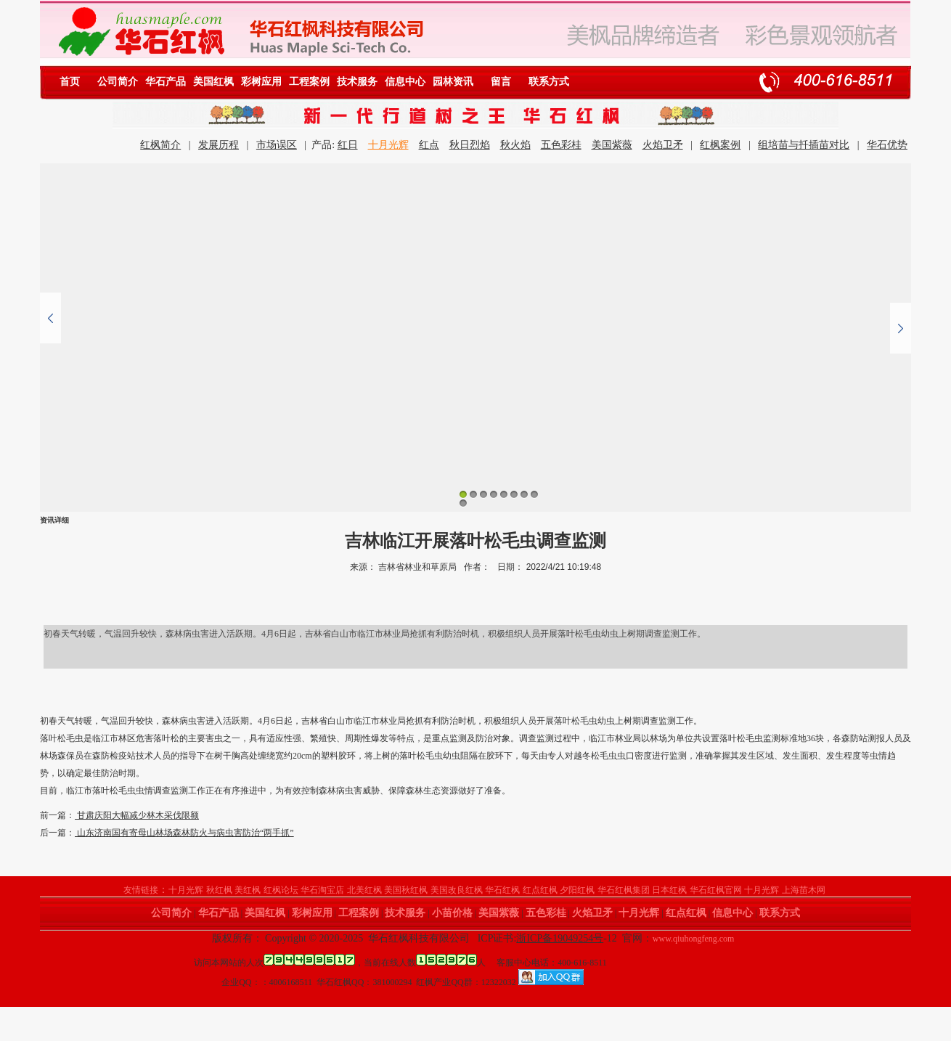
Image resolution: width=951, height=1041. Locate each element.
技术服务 (357, 81)
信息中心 (405, 81)
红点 (429, 144)
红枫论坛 (281, 890)
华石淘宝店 (322, 890)
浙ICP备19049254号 (559, 938)
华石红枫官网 (716, 890)
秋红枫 (219, 890)
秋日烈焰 (469, 144)
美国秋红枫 (406, 890)
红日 (348, 144)
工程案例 (309, 81)
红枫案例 (720, 144)
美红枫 (247, 890)
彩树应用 (261, 81)
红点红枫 (540, 890)
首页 (70, 81)
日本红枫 (669, 890)
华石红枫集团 (623, 890)
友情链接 (140, 890)
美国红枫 (213, 81)
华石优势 (887, 144)
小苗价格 (452, 912)
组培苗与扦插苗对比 (803, 144)
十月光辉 (388, 144)
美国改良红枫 (456, 890)
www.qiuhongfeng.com (694, 939)
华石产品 (165, 81)
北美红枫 (364, 890)
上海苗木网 (803, 890)
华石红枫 (502, 890)
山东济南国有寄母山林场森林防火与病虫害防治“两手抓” (184, 833)
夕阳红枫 (577, 890)
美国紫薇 (612, 144)
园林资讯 (453, 81)
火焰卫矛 (662, 144)
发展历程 (218, 144)
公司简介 (117, 81)
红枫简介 (160, 144)
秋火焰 (515, 144)
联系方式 (548, 81)
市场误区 (276, 144)
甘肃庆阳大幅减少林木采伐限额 (137, 815)
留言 (501, 81)
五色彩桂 (561, 144)
